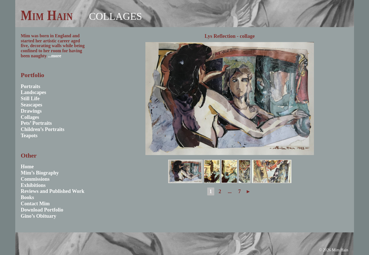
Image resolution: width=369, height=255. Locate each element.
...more (54, 55)
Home (27, 166)
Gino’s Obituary (38, 216)
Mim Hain (47, 15)
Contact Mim (35, 203)
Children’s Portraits (43, 129)
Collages (115, 16)
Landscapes (33, 92)
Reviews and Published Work (52, 191)
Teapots (29, 135)
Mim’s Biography (40, 173)
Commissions (35, 179)
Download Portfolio (42, 210)
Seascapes (31, 105)
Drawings (31, 111)
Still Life (30, 98)
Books (27, 197)
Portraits (30, 86)
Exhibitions (33, 185)
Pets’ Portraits (36, 123)
